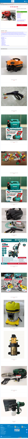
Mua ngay (22, 25)
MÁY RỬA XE (6, 4)
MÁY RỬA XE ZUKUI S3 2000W (10, 4)
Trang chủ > (1, 4)
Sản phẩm (4, 4)
